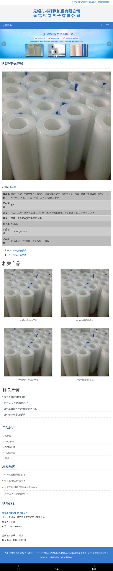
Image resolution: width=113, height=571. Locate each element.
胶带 (7, 458)
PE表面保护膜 (19, 255)
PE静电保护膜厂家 (28, 320)
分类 (56, 567)
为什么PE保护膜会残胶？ (16, 403)
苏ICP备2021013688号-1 (98, 553)
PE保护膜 (9, 441)
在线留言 (84, 2)
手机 (19, 567)
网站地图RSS (55, 557)
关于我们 (75, 2)
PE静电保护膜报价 (85, 320)
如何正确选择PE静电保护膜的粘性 (20, 408)
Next (109, 43)
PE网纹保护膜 (19, 250)
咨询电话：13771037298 (99, 2)
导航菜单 (7, 25)
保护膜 (8, 436)
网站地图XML (67, 557)
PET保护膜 (10, 447)
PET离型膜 (10, 453)
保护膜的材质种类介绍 (14, 397)
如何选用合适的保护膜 (14, 414)
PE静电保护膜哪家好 (28, 379)
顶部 (94, 567)
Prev (4, 43)
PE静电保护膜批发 (85, 379)
